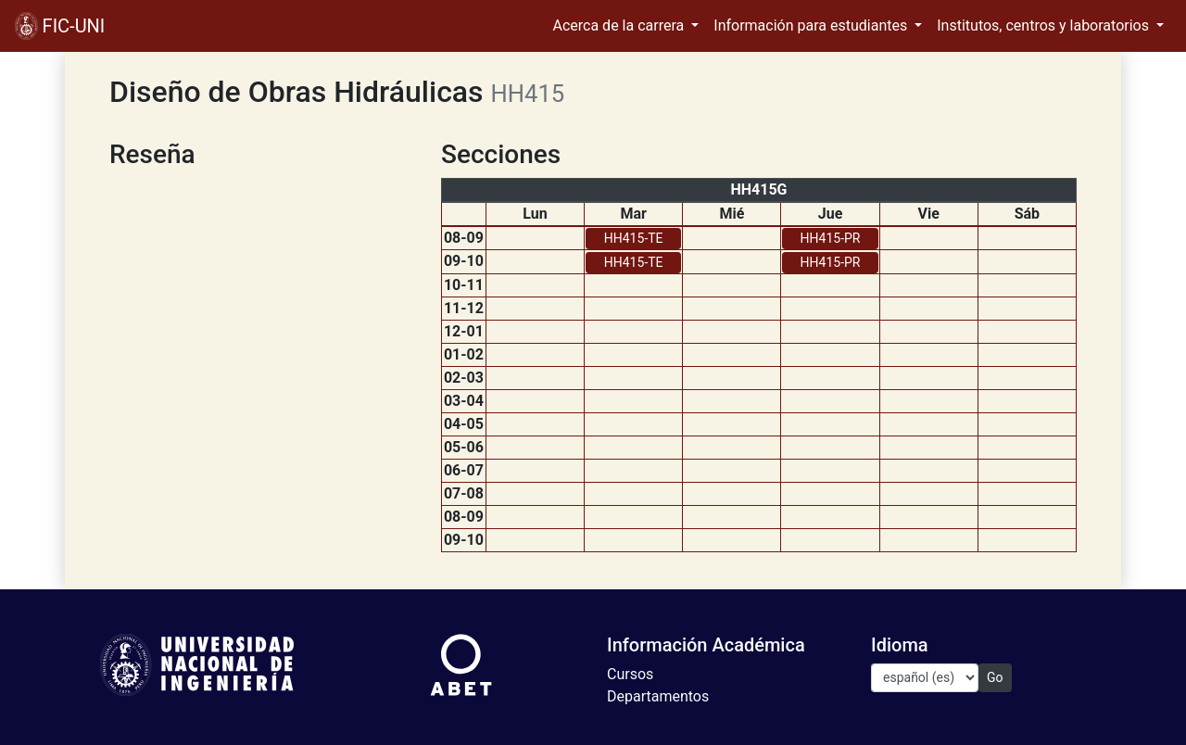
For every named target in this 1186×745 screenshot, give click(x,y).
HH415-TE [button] (633, 238)
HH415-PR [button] (831, 238)
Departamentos (658, 696)
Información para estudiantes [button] (812, 25)
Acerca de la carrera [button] (620, 25)
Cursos (630, 674)
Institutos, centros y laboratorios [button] (1045, 25)
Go (995, 677)
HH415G (758, 189)
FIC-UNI (60, 26)
